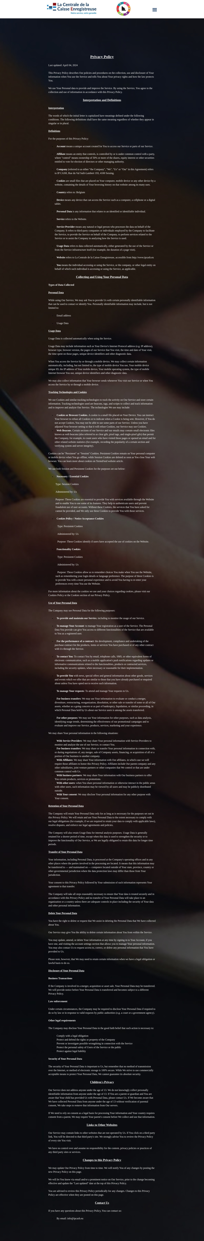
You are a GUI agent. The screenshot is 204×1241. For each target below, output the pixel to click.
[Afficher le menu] (154, 9)
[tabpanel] (102, 638)
